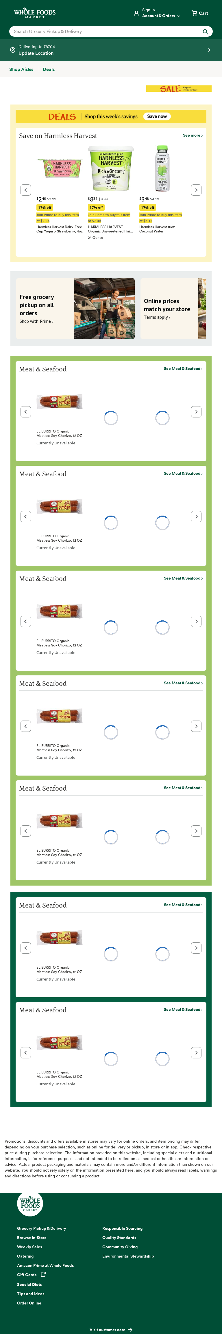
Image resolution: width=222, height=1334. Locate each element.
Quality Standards (119, 1237)
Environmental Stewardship (128, 1256)
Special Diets (29, 1284)
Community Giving (120, 1247)
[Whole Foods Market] (35, 13)
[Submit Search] (205, 31)
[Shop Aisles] (21, 69)
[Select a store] (111, 50)
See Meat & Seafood (182, 368)
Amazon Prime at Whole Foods (45, 1265)
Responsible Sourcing (122, 1228)
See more (191, 135)
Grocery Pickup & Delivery (41, 1228)
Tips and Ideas (30, 1294)
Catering (25, 1256)
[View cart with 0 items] (199, 13)
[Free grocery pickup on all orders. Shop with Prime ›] (75, 308)
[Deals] (48, 69)
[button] (26, 190)
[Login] (157, 13)
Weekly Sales (29, 1247)
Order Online (29, 1303)
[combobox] (101, 31)
